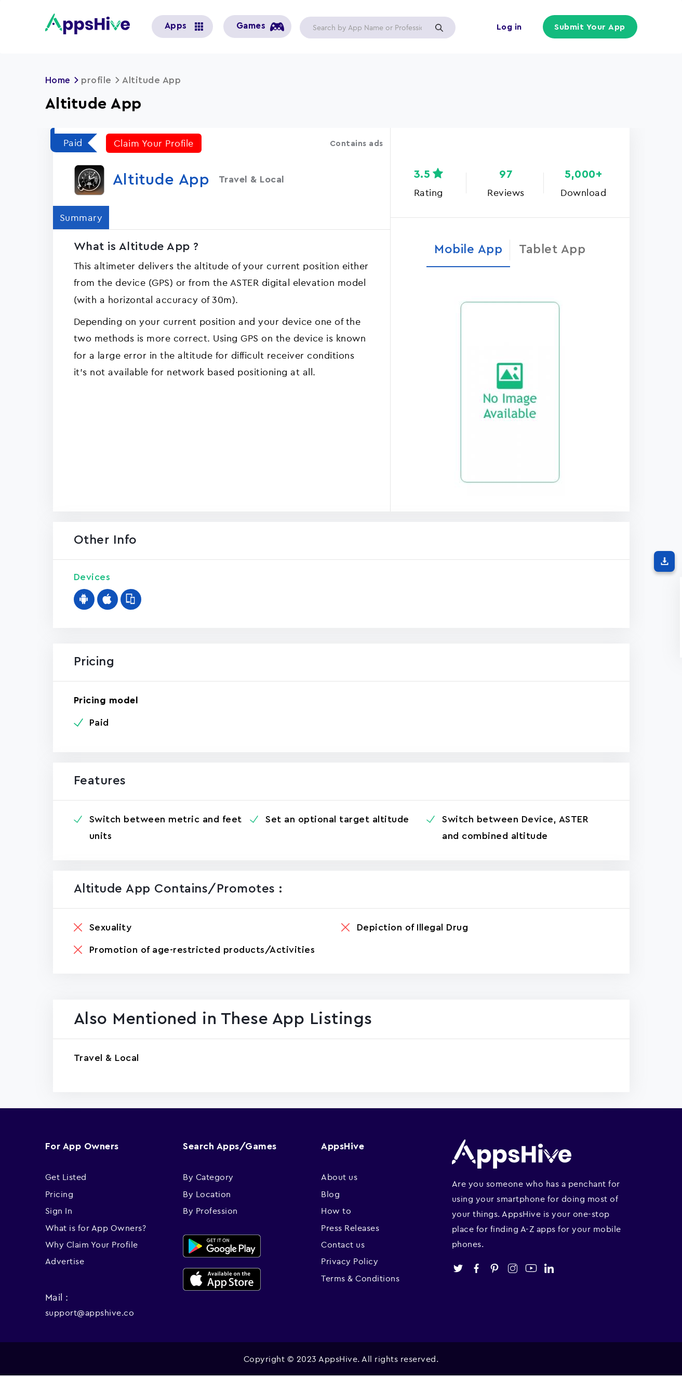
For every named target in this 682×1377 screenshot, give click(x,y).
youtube (531, 1269)
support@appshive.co (90, 1313)
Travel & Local (106, 1059)
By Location (207, 1195)
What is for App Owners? (95, 1228)
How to (336, 1211)
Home (58, 80)
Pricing (59, 1195)
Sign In (59, 1211)
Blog (330, 1195)
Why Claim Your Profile (91, 1245)
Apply (439, 27)
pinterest (494, 1269)
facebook (476, 1269)
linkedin (549, 1269)
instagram (512, 1269)
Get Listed (66, 1178)
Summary (82, 217)
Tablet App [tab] (554, 249)
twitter (458, 1269)
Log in (510, 27)
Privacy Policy (349, 1262)
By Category (208, 1178)
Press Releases (350, 1228)
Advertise (65, 1262)
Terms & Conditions (360, 1279)
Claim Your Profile (154, 143)
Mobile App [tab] (467, 249)
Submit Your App (590, 27)
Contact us (343, 1245)
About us (339, 1178)
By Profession (210, 1211)
